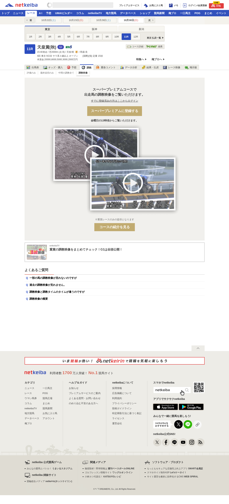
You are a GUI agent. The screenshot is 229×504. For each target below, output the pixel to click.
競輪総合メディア (49, 481)
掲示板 (191, 67)
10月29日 (103, 20)
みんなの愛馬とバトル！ (49, 468)
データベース (128, 13)
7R (88, 36)
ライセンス (118, 418)
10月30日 (131, 20)
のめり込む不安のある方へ (83, 403)
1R (30, 36)
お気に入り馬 (50, 413)
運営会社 (117, 423)
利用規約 (117, 398)
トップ (5, 13)
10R (116, 36)
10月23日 (76, 20)
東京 (47, 29)
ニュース (18, 13)
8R (97, 36)
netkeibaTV (95, 13)
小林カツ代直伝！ (103, 476)
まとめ (208, 13)
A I (40, 13)
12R (136, 36)
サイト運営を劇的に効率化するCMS (172, 476)
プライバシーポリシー (124, 403)
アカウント (49, 418)
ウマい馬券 (31, 398)
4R (59, 36)
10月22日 (48, 20)
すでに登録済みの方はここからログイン (114, 100)
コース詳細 (135, 46)
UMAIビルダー (63, 13)
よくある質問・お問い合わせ (85, 398)
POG (197, 13)
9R (107, 36)
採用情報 (117, 388)
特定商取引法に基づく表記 (126, 413)
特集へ (140, 59)
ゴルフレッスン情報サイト (109, 472)
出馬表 (32, 67)
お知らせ (74, 388)
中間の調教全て (66, 72)
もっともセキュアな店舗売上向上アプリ (175, 468)
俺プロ (172, 13)
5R (69, 36)
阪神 (94, 29)
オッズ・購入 (53, 67)
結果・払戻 (150, 67)
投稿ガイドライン (122, 408)
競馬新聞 (159, 13)
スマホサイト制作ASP (167, 472)
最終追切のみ (47, 72)
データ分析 (128, 67)
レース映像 (171, 67)
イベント (221, 13)
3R (49, 36)
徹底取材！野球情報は (109, 468)
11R (126, 36)
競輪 (216, 5)
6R (78, 36)
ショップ (145, 13)
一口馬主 (185, 13)
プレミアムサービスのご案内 (85, 393)
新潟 (141, 29)
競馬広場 (47, 398)
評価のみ (31, 72)
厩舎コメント (106, 67)
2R (40, 36)
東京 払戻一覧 (154, 38)
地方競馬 (111, 13)
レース (31, 12)
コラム (80, 13)
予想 (48, 13)
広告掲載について (122, 393)
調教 (87, 67)
